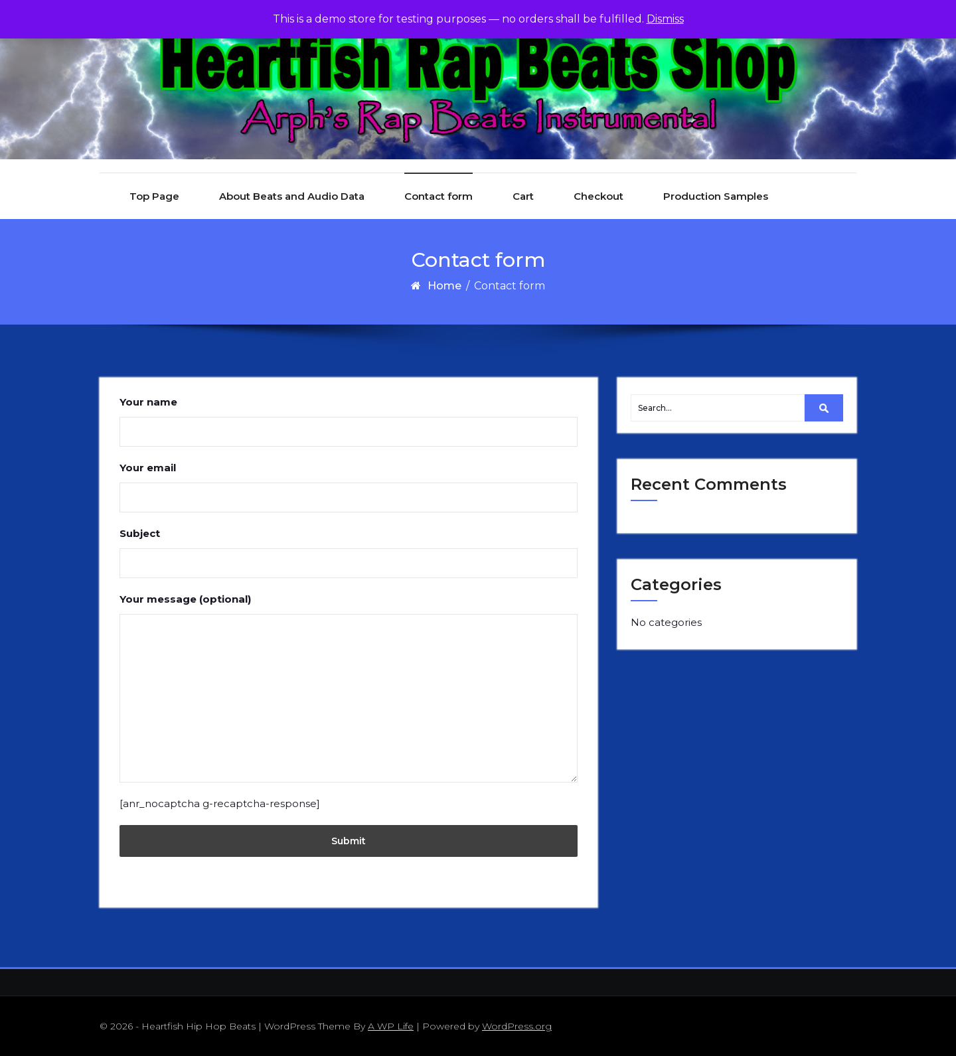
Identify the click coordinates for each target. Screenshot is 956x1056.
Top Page (154, 196)
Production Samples (715, 196)
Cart (523, 196)
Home (444, 285)
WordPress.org (517, 1026)
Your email (349, 486)
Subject (349, 552)
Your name (349, 421)
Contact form (438, 196)
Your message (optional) (349, 688)
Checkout (598, 196)
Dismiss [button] (665, 19)
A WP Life (391, 1026)
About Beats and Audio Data (291, 196)
